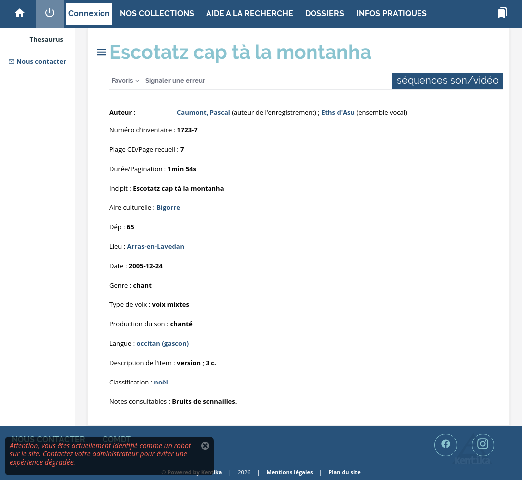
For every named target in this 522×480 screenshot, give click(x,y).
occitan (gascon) (162, 343)
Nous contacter (37, 61)
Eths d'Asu (338, 112)
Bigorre (168, 207)
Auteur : (122, 112)
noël (161, 382)
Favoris (122, 80)
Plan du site (344, 472)
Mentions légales (289, 472)
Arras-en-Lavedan (156, 246)
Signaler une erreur (175, 80)
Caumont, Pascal (203, 112)
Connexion (89, 13)
